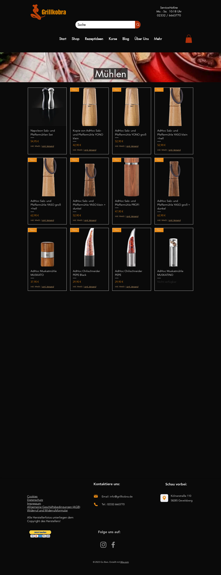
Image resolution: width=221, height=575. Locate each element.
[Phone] (96, 504)
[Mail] (96, 496)
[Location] (164, 498)
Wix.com (124, 562)
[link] (188, 39)
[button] (40, 534)
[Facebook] (113, 545)
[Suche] (101, 24)
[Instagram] (103, 545)
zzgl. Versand (48, 146)
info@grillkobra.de (121, 496)
